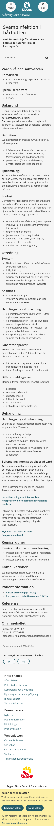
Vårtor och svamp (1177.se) (21, 592)
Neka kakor (34, 808)
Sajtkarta (9, 754)
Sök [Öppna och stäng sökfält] (43, 6)
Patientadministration (16, 685)
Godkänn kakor (12, 808)
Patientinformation (14, 719)
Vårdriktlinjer (11, 680)
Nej (23, 661)
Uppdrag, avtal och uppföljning (21, 694)
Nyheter (8, 715)
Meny (11, 6)
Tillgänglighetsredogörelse (18, 758)
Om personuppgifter (15, 749)
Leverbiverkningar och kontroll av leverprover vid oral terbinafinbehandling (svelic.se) (24, 501)
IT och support (12, 698)
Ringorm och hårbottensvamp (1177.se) (27, 596)
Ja (9, 661)
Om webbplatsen (13, 740)
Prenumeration (12, 728)
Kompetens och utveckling (18, 689)
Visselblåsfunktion (14, 703)
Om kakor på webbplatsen (14, 823)
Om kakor (9, 745)
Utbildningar (11, 724)
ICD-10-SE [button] (26, 57)
